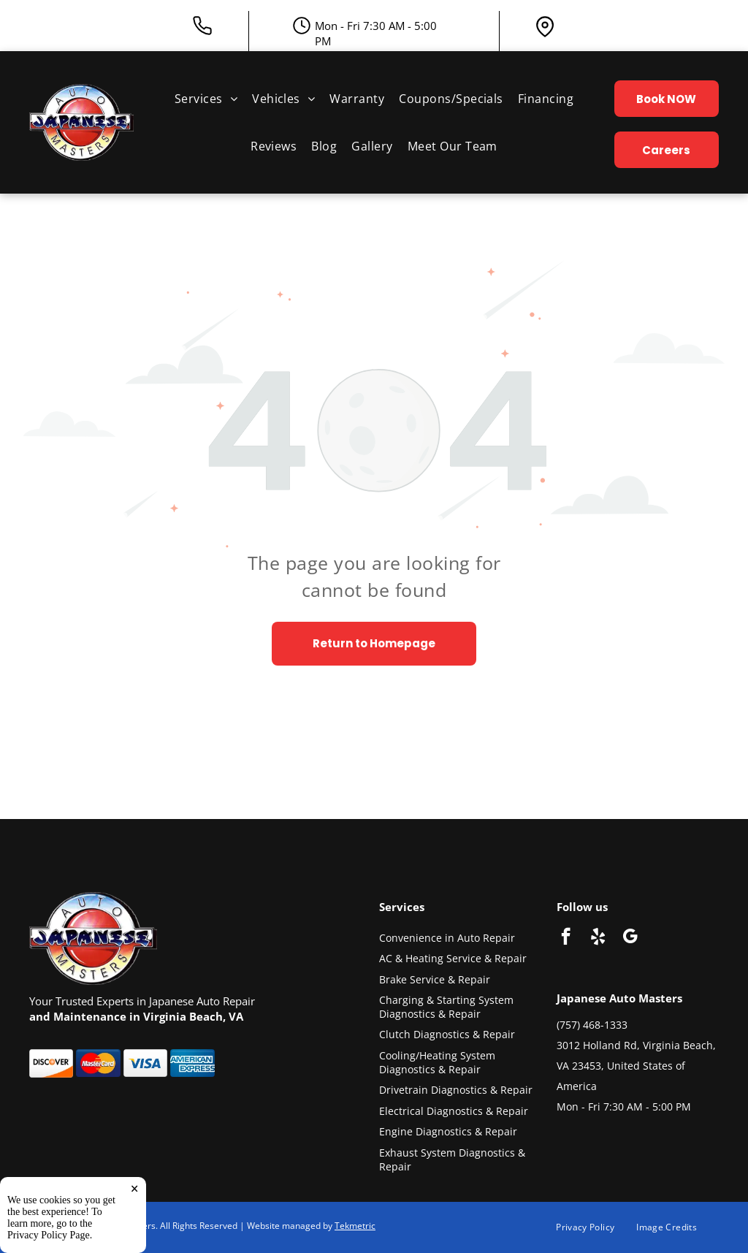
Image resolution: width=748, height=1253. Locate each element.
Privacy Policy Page (48, 1235)
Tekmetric (355, 1225)
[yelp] (598, 938)
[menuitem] (206, 99)
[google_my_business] (630, 938)
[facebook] (566, 938)
